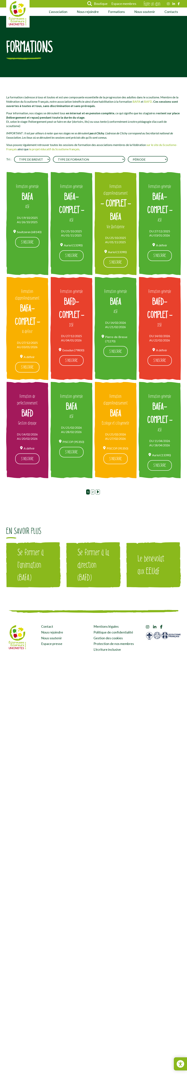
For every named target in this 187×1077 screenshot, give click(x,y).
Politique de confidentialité (113, 633)
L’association (58, 12)
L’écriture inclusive (107, 650)
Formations (116, 12)
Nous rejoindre (88, 12)
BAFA (136, 101)
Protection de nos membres (114, 645)
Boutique (101, 3)
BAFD (148, 101)
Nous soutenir (144, 12)
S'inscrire (27, 242)
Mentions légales (106, 627)
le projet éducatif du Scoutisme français (54, 149)
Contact (47, 627)
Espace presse (51, 645)
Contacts (171, 12)
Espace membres (123, 3)
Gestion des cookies (108, 639)
